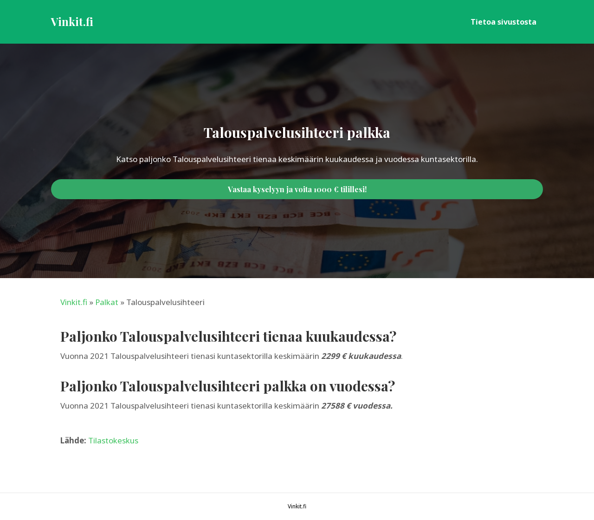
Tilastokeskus (113, 440)
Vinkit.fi (73, 302)
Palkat (106, 302)
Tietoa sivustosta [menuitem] (503, 22)
